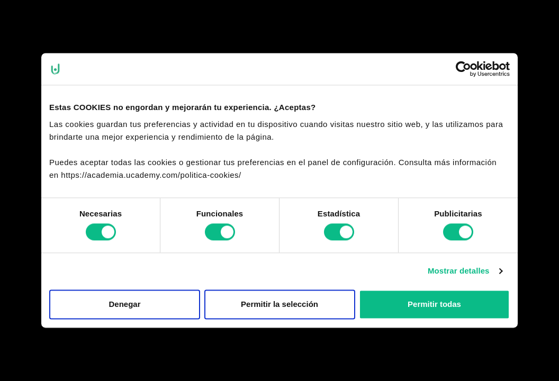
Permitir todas (434, 304)
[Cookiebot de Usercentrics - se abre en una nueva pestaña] (463, 69)
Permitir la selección (279, 304)
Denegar (124, 304)
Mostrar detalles (459, 271)
